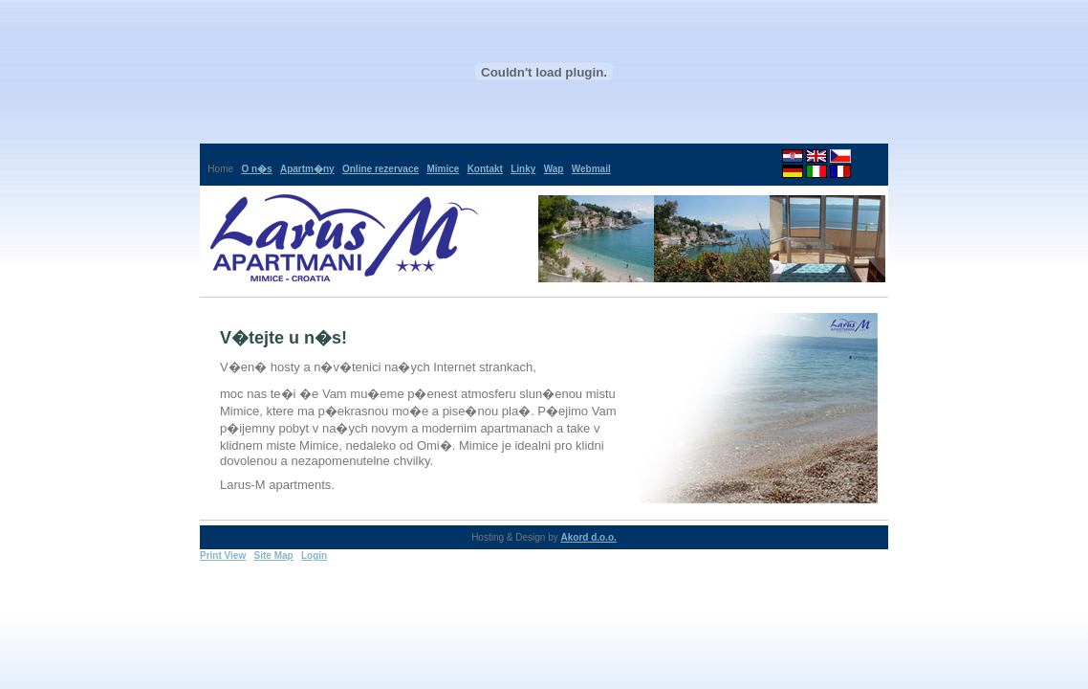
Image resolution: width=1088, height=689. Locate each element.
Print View (223, 555)
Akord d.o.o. (589, 537)
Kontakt (485, 169)
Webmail (591, 169)
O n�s (256, 169)
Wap (554, 169)
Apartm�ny (307, 169)
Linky (523, 169)
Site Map (274, 555)
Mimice (442, 169)
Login (314, 555)
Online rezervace (380, 169)
